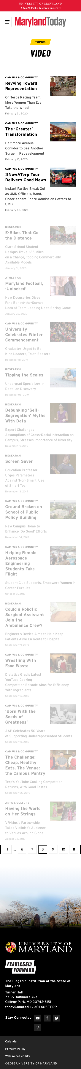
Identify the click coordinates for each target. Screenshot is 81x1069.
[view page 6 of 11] (22, 849)
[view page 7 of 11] (32, 849)
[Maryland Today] (40, 22)
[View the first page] (7, 849)
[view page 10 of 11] (63, 849)
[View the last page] (74, 849)
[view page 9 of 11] (53, 849)
